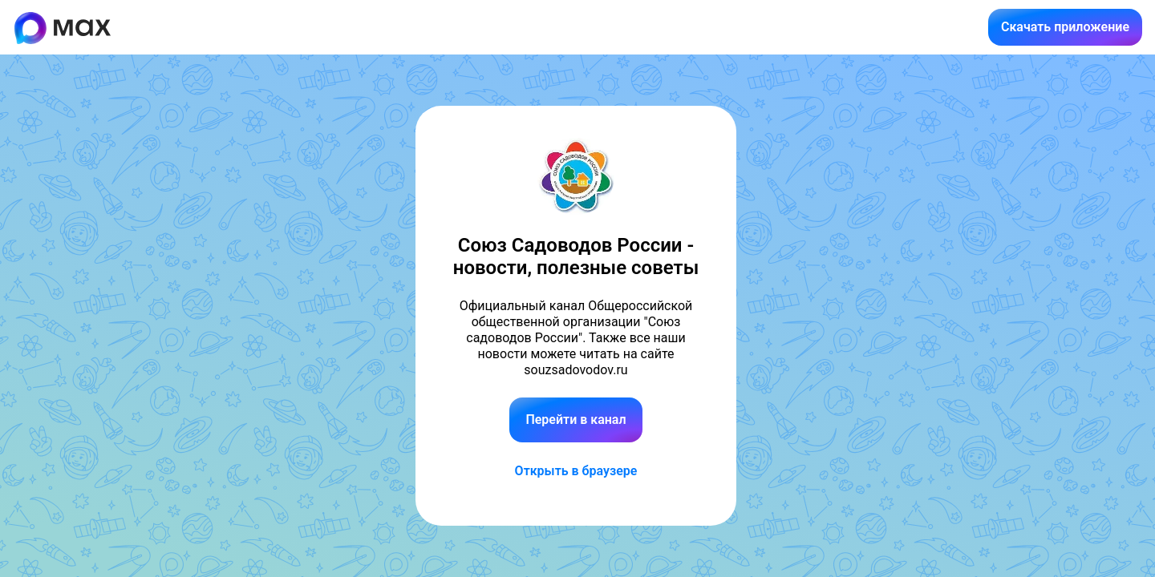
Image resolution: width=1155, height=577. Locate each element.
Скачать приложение (1065, 26)
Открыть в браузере (576, 470)
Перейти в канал (575, 419)
